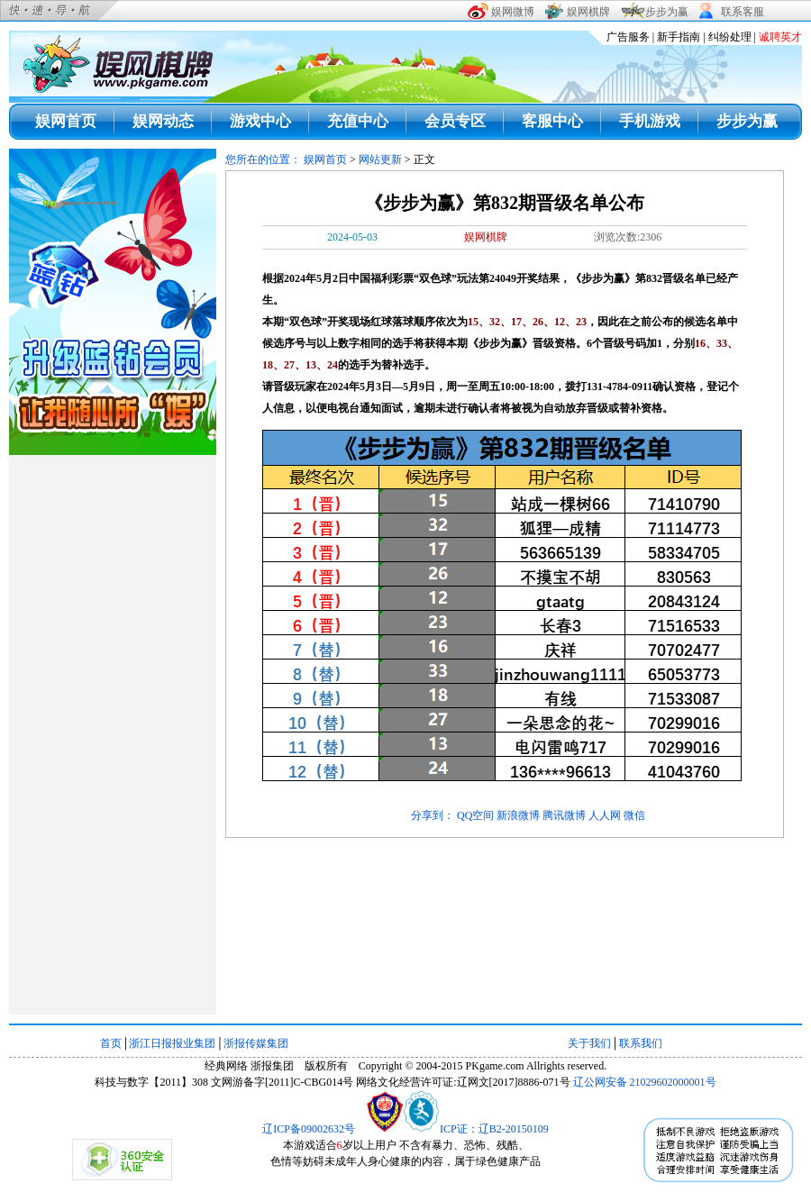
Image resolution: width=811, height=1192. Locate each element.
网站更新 (380, 159)
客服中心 (552, 121)
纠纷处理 (730, 37)
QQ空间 (475, 815)
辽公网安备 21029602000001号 (644, 1082)
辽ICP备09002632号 (308, 1129)
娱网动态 (163, 121)
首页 (111, 1043)
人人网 (604, 815)
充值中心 (357, 121)
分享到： (432, 815)
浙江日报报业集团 (172, 1043)
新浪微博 (518, 815)
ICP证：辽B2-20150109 (494, 1129)
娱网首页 (65, 121)
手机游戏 (649, 121)
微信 (634, 815)
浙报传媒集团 (255, 1043)
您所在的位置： (264, 159)
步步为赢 (747, 121)
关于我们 (589, 1043)
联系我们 (640, 1043)
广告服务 (628, 37)
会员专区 (455, 121)
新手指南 (678, 37)
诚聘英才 (780, 37)
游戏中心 (260, 121)
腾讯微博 (564, 815)
